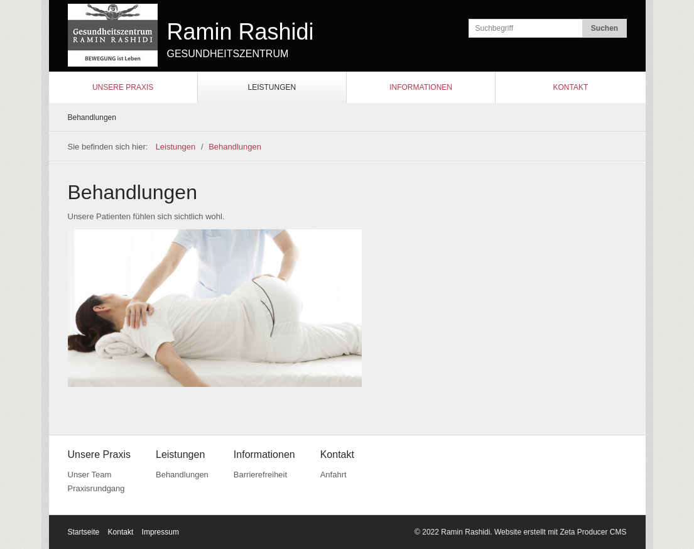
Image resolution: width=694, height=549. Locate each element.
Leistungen (272, 87)
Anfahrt (333, 474)
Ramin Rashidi (240, 32)
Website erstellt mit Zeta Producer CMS (560, 532)
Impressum (160, 532)
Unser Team (90, 474)
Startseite (84, 532)
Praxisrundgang (96, 488)
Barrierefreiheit (260, 474)
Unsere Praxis (122, 87)
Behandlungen (92, 117)
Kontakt (570, 87)
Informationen (420, 87)
